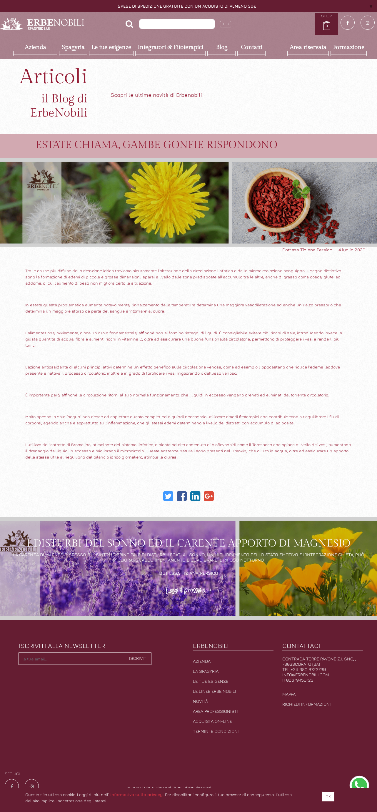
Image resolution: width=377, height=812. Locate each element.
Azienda (202, 661)
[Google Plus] (209, 496)
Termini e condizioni (216, 731)
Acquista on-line (212, 721)
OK (328, 796)
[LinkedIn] (195, 496)
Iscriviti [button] (138, 658)
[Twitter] (168, 496)
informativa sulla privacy (136, 794)
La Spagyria (205, 671)
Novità (200, 701)
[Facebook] (182, 496)
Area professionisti (215, 711)
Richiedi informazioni (306, 704)
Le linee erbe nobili (214, 691)
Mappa (289, 694)
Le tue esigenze (210, 681)
